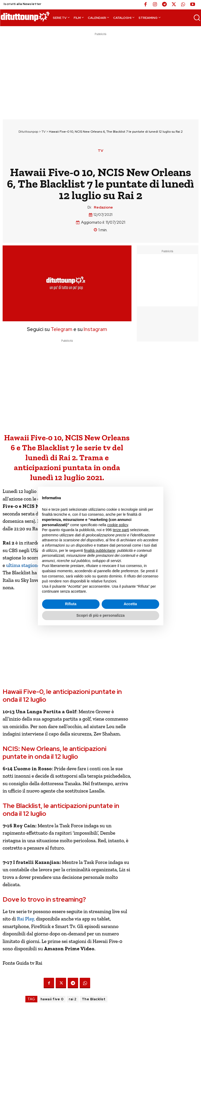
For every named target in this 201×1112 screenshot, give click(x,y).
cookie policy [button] (117, 525)
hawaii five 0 (52, 999)
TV (43, 132)
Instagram (95, 329)
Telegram (61, 329)
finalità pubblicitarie (99, 550)
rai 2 (73, 999)
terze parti (121, 530)
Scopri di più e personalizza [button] (100, 615)
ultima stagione (23, 565)
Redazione (103, 207)
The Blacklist (94, 999)
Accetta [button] (130, 604)
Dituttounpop (28, 132)
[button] (196, 17)
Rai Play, (26, 919)
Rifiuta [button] (71, 604)
